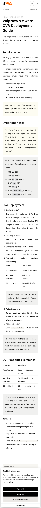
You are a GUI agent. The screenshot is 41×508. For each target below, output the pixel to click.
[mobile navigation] (37, 3)
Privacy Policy (20, 505)
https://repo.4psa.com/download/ (20, 217)
